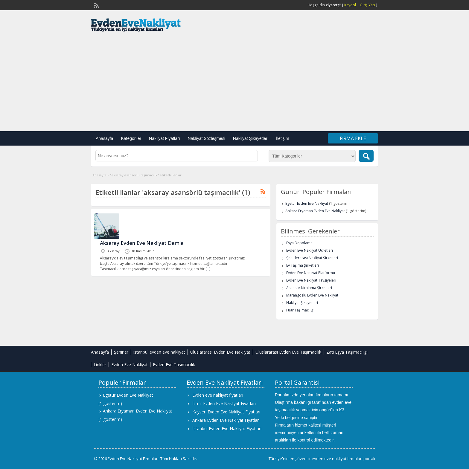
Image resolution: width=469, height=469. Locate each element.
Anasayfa (104, 138)
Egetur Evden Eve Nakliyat (306, 203)
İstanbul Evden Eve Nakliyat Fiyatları (226, 428)
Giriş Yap (367, 4)
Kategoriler (131, 138)
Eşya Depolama (299, 242)
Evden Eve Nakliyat (129, 364)
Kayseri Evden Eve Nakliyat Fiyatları (226, 412)
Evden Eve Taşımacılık (174, 364)
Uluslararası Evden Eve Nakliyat (220, 352)
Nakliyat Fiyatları (164, 138)
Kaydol (350, 4)
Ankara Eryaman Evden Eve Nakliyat (315, 210)
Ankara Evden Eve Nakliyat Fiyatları (226, 420)
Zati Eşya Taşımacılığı (347, 352)
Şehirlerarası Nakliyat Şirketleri (312, 257)
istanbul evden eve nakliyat (159, 352)
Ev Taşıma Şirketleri (302, 265)
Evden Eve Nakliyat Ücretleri (309, 250)
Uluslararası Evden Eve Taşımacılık (288, 352)
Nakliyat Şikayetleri (250, 138)
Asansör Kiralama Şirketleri (309, 287)
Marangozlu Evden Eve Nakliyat (312, 295)
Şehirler (121, 352)
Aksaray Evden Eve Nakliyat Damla (142, 242)
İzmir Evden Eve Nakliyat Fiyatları (224, 403)
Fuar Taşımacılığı (300, 310)
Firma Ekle (353, 138)
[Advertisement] (234, 83)
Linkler (100, 364)
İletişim (282, 138)
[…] (208, 268)
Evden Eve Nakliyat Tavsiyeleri (311, 280)
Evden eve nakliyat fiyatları (217, 395)
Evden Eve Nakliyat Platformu (310, 272)
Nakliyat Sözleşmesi (206, 138)
